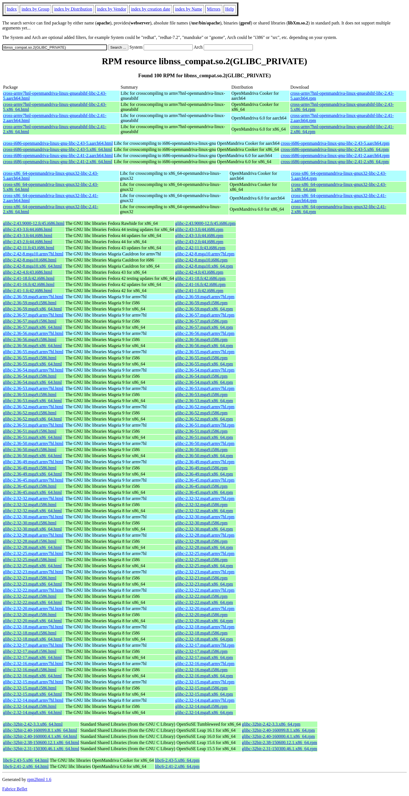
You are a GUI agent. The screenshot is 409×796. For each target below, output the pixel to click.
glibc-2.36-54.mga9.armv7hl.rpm (204, 370)
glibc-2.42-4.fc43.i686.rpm (199, 272)
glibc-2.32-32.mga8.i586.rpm (201, 504)
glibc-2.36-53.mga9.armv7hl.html (33, 388)
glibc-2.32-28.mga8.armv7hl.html (33, 535)
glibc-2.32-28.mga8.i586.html (29, 541)
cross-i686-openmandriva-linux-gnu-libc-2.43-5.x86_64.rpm (335, 149)
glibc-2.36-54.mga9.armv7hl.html (33, 370)
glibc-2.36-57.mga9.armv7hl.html (33, 315)
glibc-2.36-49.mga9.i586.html (29, 468)
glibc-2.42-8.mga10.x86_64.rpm (204, 266)
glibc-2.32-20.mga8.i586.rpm (201, 614)
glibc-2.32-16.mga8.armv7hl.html (33, 663)
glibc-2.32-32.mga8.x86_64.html (32, 510)
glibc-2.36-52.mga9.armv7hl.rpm (204, 406)
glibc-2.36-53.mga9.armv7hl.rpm (204, 388)
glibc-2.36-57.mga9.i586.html (29, 321)
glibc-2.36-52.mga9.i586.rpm (201, 413)
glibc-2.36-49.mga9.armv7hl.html (33, 461)
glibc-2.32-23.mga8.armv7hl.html (33, 571)
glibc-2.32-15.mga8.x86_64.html (32, 694)
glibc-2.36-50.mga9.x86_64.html (32, 455)
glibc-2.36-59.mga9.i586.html (29, 302)
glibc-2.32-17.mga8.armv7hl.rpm (204, 645)
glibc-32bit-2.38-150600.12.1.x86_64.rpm (279, 742)
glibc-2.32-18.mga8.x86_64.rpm (204, 639)
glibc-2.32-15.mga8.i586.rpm (201, 688)
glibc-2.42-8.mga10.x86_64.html (32, 266)
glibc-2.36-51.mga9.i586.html (29, 431)
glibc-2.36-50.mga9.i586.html (29, 449)
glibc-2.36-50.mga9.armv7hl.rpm (204, 443)
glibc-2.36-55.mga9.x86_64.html (32, 364)
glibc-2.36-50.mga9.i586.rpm (201, 449)
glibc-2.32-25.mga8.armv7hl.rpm (204, 553)
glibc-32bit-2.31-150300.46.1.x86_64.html (41, 748)
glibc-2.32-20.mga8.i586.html (29, 614)
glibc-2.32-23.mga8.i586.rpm (201, 578)
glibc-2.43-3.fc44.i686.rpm (199, 229)
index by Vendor (111, 9)
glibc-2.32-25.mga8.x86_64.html (32, 565)
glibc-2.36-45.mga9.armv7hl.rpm (204, 480)
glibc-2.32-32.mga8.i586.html (29, 504)
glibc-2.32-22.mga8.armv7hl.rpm (204, 590)
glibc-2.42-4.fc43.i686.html (27, 272)
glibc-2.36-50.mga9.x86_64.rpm (204, 455)
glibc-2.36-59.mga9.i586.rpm (201, 302)
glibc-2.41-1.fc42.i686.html (27, 290)
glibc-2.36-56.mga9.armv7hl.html (33, 333)
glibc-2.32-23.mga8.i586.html (29, 578)
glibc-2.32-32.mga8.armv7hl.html (33, 498)
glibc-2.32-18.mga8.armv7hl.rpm (204, 627)
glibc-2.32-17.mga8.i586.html (29, 651)
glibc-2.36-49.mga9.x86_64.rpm (204, 474)
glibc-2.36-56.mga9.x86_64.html (32, 345)
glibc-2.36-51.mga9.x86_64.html (32, 437)
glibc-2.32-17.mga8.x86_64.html (32, 657)
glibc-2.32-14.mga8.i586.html (29, 706)
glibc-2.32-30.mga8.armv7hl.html (33, 516)
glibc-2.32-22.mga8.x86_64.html (32, 602)
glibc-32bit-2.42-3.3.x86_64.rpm (271, 724)
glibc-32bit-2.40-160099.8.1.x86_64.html (40, 730)
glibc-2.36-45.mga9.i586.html (29, 486)
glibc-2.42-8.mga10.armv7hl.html (33, 254)
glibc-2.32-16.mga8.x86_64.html (32, 675)
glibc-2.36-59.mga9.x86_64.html (32, 309)
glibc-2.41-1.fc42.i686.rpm (199, 290)
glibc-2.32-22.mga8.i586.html (29, 596)
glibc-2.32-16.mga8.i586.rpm (201, 669)
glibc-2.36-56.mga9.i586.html (29, 339)
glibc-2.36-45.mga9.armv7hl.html (33, 480)
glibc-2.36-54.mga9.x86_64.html (32, 382)
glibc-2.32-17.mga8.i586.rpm (201, 651)
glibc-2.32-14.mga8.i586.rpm (201, 706)
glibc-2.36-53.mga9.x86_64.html (32, 400)
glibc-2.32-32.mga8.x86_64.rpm (204, 510)
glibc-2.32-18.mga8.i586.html (29, 633)
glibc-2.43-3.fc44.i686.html (27, 229)
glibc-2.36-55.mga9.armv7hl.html (33, 351)
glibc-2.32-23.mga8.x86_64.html (32, 584)
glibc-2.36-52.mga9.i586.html (29, 413)
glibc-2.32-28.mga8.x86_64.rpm (204, 547)
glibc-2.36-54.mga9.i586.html (29, 376)
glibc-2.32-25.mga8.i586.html (29, 559)
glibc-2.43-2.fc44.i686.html (27, 241)
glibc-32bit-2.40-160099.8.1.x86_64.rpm (278, 730)
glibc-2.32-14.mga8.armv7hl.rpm (204, 700)
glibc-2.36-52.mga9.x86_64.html (32, 419)
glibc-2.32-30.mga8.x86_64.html (32, 529)
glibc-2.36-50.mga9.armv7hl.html (33, 443)
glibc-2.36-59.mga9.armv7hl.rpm (204, 296)
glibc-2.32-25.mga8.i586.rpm (201, 559)
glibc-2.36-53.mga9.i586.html (29, 394)
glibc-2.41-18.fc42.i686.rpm (200, 278)
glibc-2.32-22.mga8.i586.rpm (201, 596)
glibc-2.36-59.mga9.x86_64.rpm (204, 309)
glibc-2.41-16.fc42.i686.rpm (200, 284)
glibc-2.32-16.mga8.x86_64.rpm (204, 675)
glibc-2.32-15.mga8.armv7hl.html (33, 682)
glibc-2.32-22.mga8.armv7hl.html (33, 590)
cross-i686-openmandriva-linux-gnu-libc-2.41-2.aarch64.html (58, 155)
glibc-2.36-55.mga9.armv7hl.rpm (204, 351)
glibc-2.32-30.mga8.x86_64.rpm (204, 529)
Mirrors (214, 9)
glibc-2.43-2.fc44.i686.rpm (199, 241)
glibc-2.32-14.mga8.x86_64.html (32, 712)
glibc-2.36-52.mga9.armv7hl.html (33, 406)
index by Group (35, 9)
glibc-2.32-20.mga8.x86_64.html (32, 620)
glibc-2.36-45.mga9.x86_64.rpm (204, 492)
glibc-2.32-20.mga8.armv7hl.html (33, 608)
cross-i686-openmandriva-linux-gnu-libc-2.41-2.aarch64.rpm (335, 155)
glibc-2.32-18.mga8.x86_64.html (32, 639)
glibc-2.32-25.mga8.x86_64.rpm (204, 565)
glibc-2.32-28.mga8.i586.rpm (201, 541)
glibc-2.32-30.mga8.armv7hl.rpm (204, 516)
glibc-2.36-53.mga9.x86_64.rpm (204, 400)
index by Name (188, 9)
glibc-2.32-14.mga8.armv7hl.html (33, 700)
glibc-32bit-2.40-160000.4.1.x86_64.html (40, 736)
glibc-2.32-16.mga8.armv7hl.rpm (204, 663)
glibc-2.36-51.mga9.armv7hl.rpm (204, 425)
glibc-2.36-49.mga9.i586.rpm (201, 468)
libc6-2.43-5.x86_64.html (26, 760)
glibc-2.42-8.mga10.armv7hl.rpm (204, 254)
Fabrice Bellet (14, 789)
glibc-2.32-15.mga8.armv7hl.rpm (204, 682)
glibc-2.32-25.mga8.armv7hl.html (33, 553)
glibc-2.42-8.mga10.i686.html (29, 260)
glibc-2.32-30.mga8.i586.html (29, 523)
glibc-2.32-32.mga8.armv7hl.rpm (204, 498)
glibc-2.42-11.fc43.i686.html (28, 247)
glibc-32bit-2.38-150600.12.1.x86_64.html (41, 742)
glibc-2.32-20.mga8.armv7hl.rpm (204, 608)
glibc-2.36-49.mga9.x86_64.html (32, 474)
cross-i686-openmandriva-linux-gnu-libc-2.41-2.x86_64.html (57, 161)
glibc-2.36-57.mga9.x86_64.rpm (204, 327)
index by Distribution (73, 9)
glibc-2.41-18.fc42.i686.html (28, 278)
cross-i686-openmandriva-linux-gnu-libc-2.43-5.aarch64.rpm (335, 143)
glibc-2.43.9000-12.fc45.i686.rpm (205, 223)
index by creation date (150, 9)
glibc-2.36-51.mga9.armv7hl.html (33, 425)
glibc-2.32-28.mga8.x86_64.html (32, 547)
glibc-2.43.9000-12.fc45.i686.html (33, 223)
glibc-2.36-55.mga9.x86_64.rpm (204, 364)
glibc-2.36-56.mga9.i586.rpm (201, 339)
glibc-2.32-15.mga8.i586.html (29, 688)
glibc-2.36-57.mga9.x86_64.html (32, 327)
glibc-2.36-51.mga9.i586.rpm (201, 431)
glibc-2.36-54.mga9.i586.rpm (201, 376)
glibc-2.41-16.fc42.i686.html (28, 284)
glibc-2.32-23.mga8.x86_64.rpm (204, 584)
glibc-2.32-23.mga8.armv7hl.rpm (204, 571)
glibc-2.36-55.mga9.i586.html (29, 357)
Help (229, 9)
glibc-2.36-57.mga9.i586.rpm (201, 321)
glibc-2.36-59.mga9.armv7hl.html (33, 296)
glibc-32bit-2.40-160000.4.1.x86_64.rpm (278, 736)
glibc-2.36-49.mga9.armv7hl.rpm (204, 461)
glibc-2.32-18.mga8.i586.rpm (201, 633)
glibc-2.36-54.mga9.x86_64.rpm (204, 382)
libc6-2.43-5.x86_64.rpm (177, 760)
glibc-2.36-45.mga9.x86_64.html (32, 492)
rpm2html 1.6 (39, 779)
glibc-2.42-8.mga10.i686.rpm (201, 260)
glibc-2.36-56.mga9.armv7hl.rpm (204, 333)
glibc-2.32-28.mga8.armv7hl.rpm (204, 535)
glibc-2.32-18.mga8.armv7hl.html (33, 627)
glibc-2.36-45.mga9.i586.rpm (201, 486)
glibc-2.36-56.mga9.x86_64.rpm (204, 345)
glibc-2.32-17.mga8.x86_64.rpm (204, 657)
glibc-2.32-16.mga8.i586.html (29, 669)
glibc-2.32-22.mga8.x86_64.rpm (204, 602)
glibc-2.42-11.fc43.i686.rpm (200, 247)
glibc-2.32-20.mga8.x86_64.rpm (204, 620)
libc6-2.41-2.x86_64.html (26, 766)
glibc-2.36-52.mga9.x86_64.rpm (204, 419)
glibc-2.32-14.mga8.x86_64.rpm (204, 712)
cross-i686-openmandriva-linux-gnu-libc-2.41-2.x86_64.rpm (335, 161)
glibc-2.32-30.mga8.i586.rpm (201, 523)
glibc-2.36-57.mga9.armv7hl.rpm (204, 315)
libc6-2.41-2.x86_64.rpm (177, 766)
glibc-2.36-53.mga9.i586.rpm (201, 394)
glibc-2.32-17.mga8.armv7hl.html (33, 645)
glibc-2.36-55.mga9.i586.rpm (201, 357)
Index (12, 9)
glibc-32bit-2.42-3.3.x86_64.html (33, 724)
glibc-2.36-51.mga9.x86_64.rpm (204, 437)
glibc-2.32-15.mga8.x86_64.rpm (204, 694)
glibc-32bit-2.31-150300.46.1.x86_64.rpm (279, 748)
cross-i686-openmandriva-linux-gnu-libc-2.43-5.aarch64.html (58, 143)
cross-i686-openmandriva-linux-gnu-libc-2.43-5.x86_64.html (57, 149)
